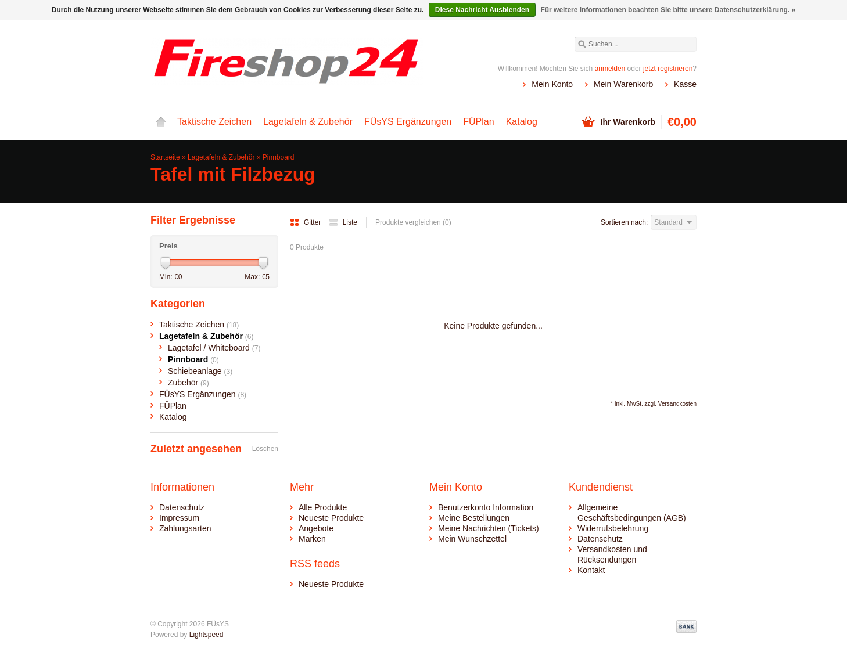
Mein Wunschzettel (472, 538)
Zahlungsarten (185, 528)
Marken (312, 538)
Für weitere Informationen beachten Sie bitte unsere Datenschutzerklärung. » (667, 10)
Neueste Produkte (331, 517)
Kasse (685, 84)
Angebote (316, 528)
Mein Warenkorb (623, 84)
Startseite (160, 122)
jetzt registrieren (667, 68)
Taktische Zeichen (214, 122)
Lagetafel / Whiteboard (214, 347)
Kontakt (591, 570)
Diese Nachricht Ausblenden (482, 10)
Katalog (521, 122)
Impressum (179, 517)
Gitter (306, 222)
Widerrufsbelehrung (612, 528)
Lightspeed (206, 634)
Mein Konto (552, 84)
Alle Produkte (323, 507)
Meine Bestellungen (473, 517)
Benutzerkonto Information (485, 507)
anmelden (610, 68)
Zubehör (188, 382)
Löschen (265, 449)
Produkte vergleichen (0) (413, 222)
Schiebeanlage (200, 371)
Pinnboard (279, 157)
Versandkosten (677, 404)
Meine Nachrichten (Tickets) (488, 528)
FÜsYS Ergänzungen (407, 122)
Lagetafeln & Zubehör (308, 122)
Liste (343, 222)
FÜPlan (478, 122)
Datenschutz (181, 507)
